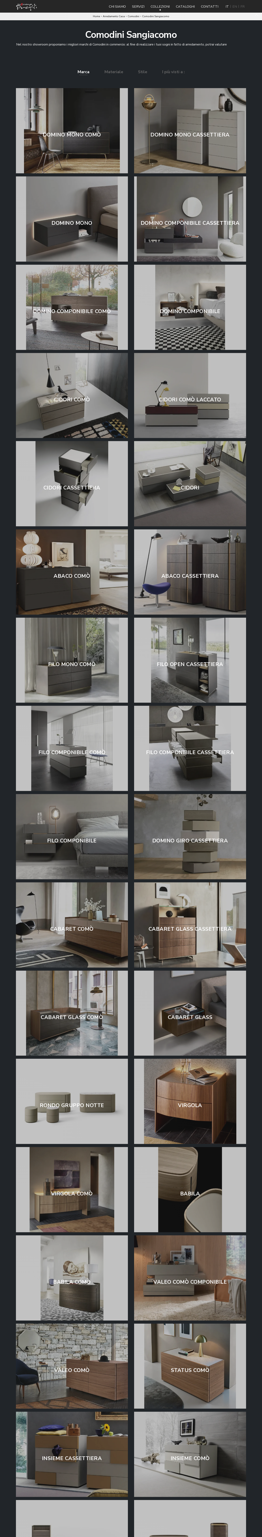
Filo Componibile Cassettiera (190, 752)
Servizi (138, 6)
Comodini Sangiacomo (155, 16)
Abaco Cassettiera (190, 576)
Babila (190, 1193)
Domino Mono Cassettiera (190, 135)
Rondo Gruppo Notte (72, 1105)
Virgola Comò (72, 1193)
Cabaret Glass (190, 1017)
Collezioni (160, 6)
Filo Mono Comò (71, 664)
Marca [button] (83, 72)
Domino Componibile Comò (72, 311)
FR (242, 6)
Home (96, 16)
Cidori (190, 488)
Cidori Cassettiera (71, 488)
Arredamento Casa (114, 16)
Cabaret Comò (72, 929)
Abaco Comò (72, 576)
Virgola (190, 1105)
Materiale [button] (113, 72)
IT (227, 6)
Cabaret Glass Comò (72, 1017)
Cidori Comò (72, 399)
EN (234, 6)
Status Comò (190, 1370)
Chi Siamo (117, 6)
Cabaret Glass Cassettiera (190, 929)
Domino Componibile (190, 311)
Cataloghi (185, 6)
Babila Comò (72, 1282)
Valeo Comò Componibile (190, 1282)
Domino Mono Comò (72, 135)
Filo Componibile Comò (72, 752)
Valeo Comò (72, 1370)
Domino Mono (72, 223)
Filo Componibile (72, 840)
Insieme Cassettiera (72, 1458)
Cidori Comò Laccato (190, 399)
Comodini (133, 16)
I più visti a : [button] (173, 72)
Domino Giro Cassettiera (190, 840)
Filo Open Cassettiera (190, 664)
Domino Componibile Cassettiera (190, 223)
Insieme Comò (190, 1458)
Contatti (209, 6)
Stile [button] (142, 72)
